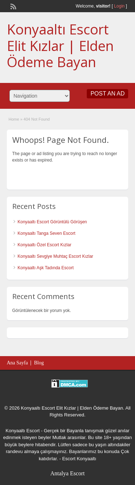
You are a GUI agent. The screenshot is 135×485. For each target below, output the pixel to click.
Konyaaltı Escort (23, 430)
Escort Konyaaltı (79, 458)
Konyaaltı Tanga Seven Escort (47, 233)
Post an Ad (107, 93)
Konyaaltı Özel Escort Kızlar (44, 244)
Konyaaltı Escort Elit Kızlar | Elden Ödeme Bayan (60, 45)
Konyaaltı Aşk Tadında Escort (46, 267)
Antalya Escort (67, 473)
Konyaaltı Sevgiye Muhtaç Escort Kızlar (55, 256)
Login (119, 6)
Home (14, 119)
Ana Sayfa (17, 362)
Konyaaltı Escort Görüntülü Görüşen (52, 221)
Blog (39, 362)
